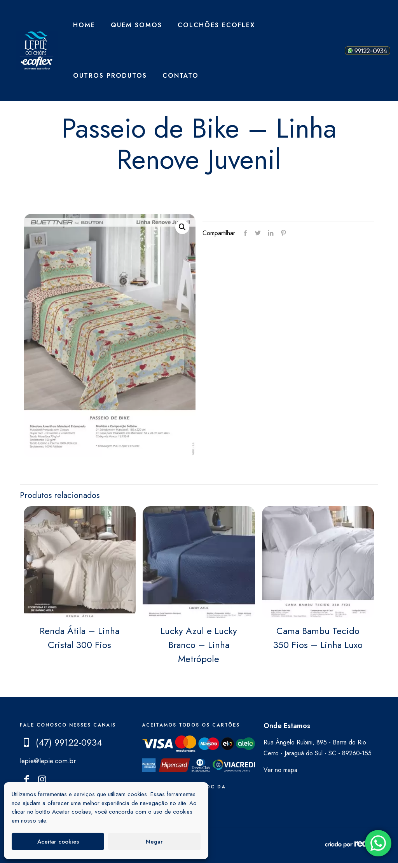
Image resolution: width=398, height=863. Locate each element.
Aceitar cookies (58, 841)
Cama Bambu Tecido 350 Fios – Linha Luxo (318, 638)
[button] (182, 227)
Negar (154, 841)
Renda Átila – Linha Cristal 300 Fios (79, 638)
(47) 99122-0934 (69, 742)
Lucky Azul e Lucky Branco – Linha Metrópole (199, 645)
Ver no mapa (280, 769)
